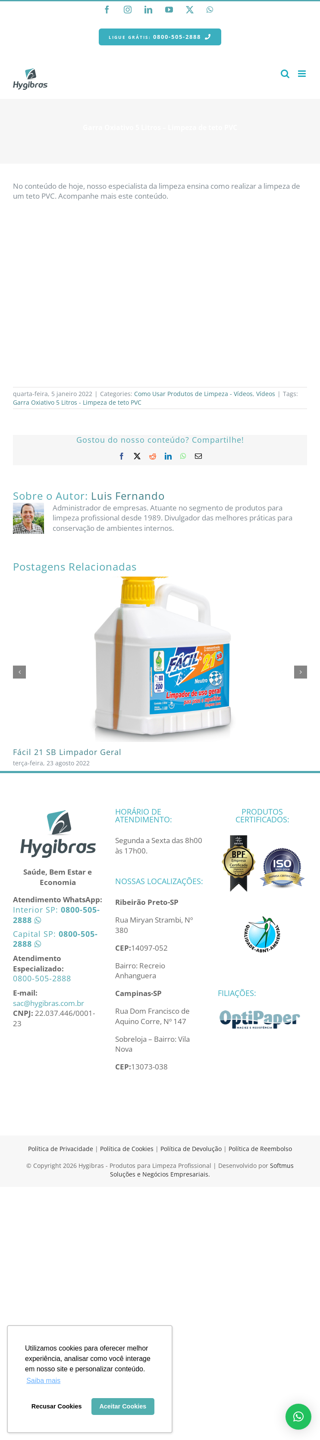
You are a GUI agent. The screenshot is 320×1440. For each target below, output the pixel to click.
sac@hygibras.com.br (48, 1003)
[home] (58, 813)
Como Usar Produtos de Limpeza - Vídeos (193, 394)
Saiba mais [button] (43, 1380)
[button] (298, 1417)
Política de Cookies (127, 1149)
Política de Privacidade (60, 1149)
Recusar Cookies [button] (56, 1406)
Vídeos (265, 394)
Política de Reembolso (260, 1149)
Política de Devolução (191, 1149)
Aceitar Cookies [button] (122, 1406)
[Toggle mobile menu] (302, 73)
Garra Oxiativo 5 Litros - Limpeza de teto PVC (77, 402)
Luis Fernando (128, 495)
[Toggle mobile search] (285, 73)
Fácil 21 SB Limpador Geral (67, 752)
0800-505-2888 (42, 978)
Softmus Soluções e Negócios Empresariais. (202, 1169)
